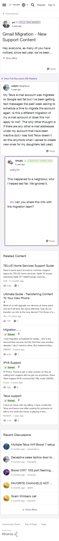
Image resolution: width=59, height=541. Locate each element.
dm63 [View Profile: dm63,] (30, 487)
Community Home (11, 524)
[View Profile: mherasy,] (6, 472)
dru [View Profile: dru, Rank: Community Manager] (5, 316)
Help (44, 524)
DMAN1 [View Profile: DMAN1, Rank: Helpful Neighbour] (7, 349)
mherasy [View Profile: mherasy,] (31, 474)
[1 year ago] (17, 415)
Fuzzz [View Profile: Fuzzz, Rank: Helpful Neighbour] (6, 382)
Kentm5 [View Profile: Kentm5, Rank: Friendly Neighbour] (7, 415)
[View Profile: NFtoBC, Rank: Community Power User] (10, 162)
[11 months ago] (16, 280)
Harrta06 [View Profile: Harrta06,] (31, 461)
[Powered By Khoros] (29, 533)
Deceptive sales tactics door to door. (31, 457)
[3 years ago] (16, 382)
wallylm (15, 169)
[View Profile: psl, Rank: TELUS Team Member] (6, 24)
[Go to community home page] (14, 5)
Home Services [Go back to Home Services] (10, 13)
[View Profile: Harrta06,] (6, 459)
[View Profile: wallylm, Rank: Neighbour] (6, 87)
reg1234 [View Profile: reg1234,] (31, 500)
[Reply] (51, 69)
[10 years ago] (14, 316)
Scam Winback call (23, 496)
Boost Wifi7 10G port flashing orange (31, 470)
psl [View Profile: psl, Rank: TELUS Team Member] (13, 22)
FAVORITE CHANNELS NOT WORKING (30, 483)
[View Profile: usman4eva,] (6, 446)
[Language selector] (25, 5)
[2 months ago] (18, 448)
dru (12, 202)
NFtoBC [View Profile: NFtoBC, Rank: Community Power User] (19, 160)
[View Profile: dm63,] (6, 485)
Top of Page (31, 524)
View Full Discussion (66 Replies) (19, 78)
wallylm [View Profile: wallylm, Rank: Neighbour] (15, 86)
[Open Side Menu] (4, 5)
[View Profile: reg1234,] (6, 498)
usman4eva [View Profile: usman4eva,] (33, 448)
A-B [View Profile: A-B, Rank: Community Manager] (5, 280)
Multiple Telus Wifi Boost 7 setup (33, 444)
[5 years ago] (18, 349)
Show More (10, 58)
